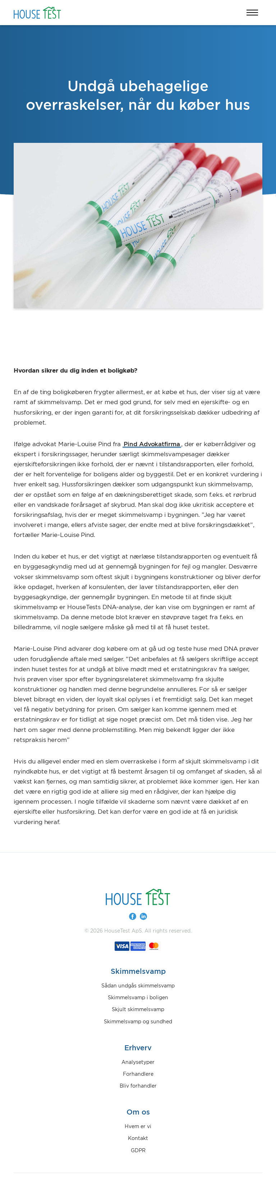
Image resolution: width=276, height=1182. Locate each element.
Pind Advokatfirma (152, 444)
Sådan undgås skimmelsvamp (138, 986)
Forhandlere (138, 1074)
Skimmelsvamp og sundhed (138, 1021)
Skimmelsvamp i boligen (138, 997)
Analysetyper (138, 1062)
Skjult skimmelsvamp (138, 1009)
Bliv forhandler (138, 1086)
